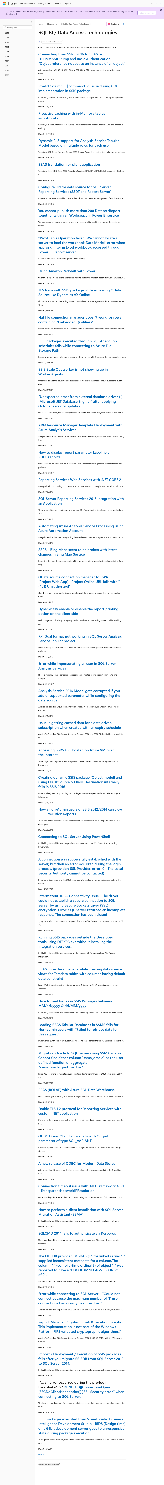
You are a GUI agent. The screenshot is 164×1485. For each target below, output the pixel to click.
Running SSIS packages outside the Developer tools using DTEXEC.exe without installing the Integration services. (75, 942)
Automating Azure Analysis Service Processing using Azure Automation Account (81, 528)
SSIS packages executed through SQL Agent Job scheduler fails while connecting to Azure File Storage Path (77, 345)
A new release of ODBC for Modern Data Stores (76, 1163)
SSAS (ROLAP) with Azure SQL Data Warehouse (76, 1089)
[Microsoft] (4, 3)
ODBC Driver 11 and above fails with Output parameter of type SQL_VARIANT (73, 1138)
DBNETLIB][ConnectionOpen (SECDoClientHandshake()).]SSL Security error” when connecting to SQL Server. (81, 1392)
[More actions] (123, 24)
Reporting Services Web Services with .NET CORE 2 (79, 479)
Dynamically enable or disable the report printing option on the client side (78, 611)
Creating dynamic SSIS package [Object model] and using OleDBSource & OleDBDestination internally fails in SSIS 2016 (80, 782)
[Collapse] (31, 22)
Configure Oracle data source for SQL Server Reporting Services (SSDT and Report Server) (74, 189)
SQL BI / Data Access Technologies (75, 24)
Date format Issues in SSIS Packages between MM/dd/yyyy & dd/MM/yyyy (75, 1003)
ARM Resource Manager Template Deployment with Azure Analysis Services (80, 427)
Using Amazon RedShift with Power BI (69, 270)
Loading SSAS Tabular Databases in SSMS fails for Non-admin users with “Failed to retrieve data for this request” (78, 1029)
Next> (41, 1454)
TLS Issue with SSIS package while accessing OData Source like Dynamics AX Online (79, 292)
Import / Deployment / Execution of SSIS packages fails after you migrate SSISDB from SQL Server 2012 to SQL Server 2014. (81, 1358)
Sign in (158, 3)
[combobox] (17, 27)
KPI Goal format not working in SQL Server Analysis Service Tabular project (80, 638)
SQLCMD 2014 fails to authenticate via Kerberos (77, 1233)
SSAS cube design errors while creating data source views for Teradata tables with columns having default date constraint (81, 974)
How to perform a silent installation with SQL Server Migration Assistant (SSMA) (80, 1212)
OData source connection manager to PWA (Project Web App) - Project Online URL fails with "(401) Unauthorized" (79, 581)
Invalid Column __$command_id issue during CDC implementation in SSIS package (78, 88)
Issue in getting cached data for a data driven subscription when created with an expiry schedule (79, 725)
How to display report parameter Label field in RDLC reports (76, 454)
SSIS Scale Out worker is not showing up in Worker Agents (73, 371)
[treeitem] (17, 33)
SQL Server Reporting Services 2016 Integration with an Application (81, 500)
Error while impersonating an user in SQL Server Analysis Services (77, 665)
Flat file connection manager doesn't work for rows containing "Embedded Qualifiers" (79, 319)
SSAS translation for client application (69, 164)
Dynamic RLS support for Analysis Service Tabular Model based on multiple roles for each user (78, 142)
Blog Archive (52, 24)
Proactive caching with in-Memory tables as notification (71, 115)
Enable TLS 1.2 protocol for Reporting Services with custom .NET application (79, 1111)
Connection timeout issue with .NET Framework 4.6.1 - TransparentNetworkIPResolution (81, 1188)
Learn (41, 24)
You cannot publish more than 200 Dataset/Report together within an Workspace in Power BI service (79, 213)
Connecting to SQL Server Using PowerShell (74, 836)
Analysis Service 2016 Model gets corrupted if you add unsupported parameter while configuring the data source (79, 695)
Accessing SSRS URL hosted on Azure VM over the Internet (76, 752)
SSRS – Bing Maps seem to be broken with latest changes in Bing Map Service (77, 552)
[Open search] (152, 3)
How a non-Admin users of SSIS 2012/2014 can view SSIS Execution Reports (80, 811)
